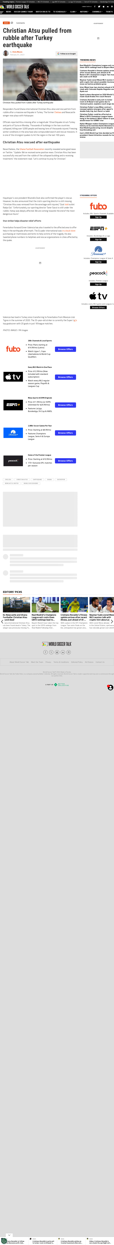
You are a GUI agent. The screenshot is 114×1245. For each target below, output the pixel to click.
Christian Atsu (22, 479)
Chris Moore (17, 51)
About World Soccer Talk (19, 662)
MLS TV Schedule (43, 2)
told (66, 204)
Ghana (49, 479)
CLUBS (73, 11)
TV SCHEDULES (60, 11)
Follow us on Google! (68, 53)
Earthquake (37, 479)
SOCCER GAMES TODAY (23, 11)
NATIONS (84, 11)
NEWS (8, 11)
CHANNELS (97, 11)
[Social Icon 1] (51, 652)
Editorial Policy (77, 662)
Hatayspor (61, 479)
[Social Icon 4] (69, 652)
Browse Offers (65, 349)
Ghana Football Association (32, 149)
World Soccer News (31, 483)
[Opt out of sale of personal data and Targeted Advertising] (4, 1241)
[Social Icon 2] (57, 652)
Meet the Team (37, 662)
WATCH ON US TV (43, 11)
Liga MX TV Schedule (59, 2)
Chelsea (57, 112)
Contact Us (100, 662)
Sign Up (98, 217)
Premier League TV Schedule (25, 2)
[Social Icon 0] (45, 652)
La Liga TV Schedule (74, 2)
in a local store (68, 230)
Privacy (48, 662)
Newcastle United (11, 483)
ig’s (75, 320)
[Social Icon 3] (63, 652)
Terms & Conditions (61, 662)
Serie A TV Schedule (91, 2)
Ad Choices (89, 662)
